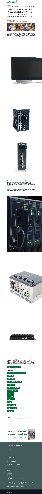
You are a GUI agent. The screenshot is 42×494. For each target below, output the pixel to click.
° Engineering (10, 453)
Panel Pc (9, 402)
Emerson (9, 449)
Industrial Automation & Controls (14, 367)
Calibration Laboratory (11, 461)
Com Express (10, 396)
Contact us (9, 467)
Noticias (8, 470)
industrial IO (10, 375)
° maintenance (11, 457)
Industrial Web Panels (12, 408)
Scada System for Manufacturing (14, 381)
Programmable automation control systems (16, 372)
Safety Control (10, 393)
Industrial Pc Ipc (11, 399)
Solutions (9, 452)
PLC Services (10, 411)
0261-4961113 (11, 473)
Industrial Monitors (11, 405)
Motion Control (11, 378)
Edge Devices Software (12, 390)
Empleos (8, 468)
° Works (9, 455)
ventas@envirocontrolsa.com (14, 475)
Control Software (11, 384)
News (13, 5)
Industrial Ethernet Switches (13, 387)
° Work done (10, 459)
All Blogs (9, 5)
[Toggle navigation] (34, 1)
